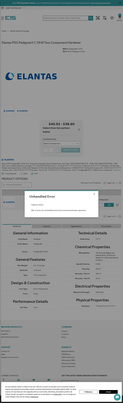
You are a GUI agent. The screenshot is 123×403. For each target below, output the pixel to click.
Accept (108, 392)
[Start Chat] (117, 397)
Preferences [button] (34, 397)
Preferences (88, 392)
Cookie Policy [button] (57, 394)
